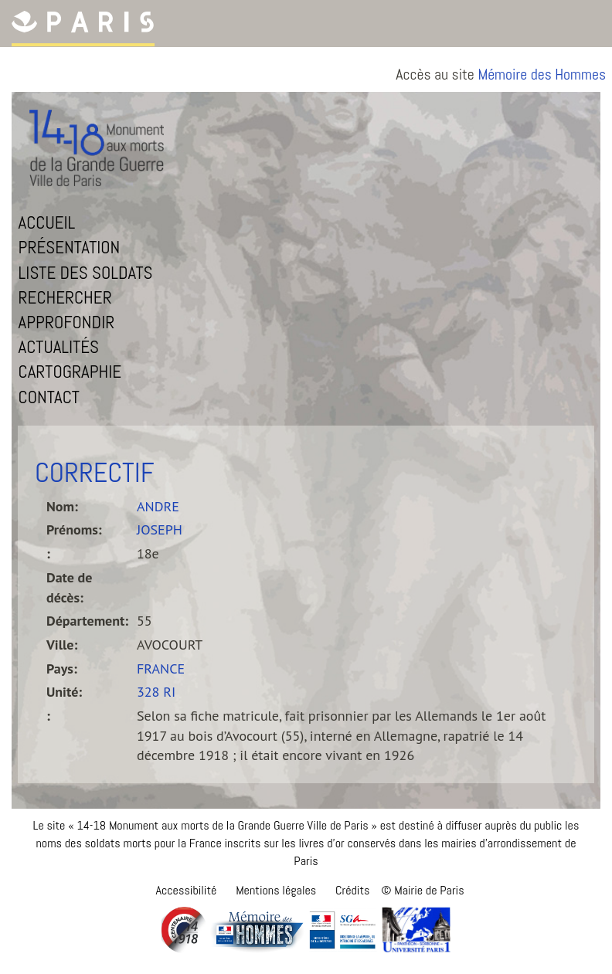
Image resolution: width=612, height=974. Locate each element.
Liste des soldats (86, 272)
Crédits (352, 890)
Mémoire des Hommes (542, 74)
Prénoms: (74, 529)
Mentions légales (276, 890)
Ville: (61, 644)
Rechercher (65, 297)
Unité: (64, 692)
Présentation (70, 247)
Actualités (59, 346)
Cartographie (70, 371)
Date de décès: (69, 587)
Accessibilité (185, 890)
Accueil (47, 222)
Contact (49, 397)
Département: (85, 621)
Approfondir (67, 322)
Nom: (62, 506)
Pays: (61, 668)
